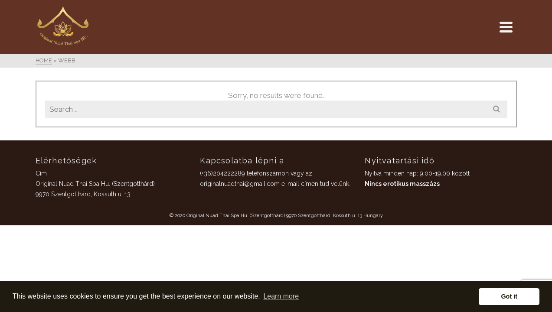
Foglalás (52, 213)
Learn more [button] (281, 296)
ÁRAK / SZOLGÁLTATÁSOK (52, 136)
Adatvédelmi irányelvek (52, 232)
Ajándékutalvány (52, 156)
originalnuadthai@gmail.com (307, 130)
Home (52, 117)
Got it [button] (509, 296)
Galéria (52, 175)
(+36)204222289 (290, 119)
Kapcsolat (52, 194)
